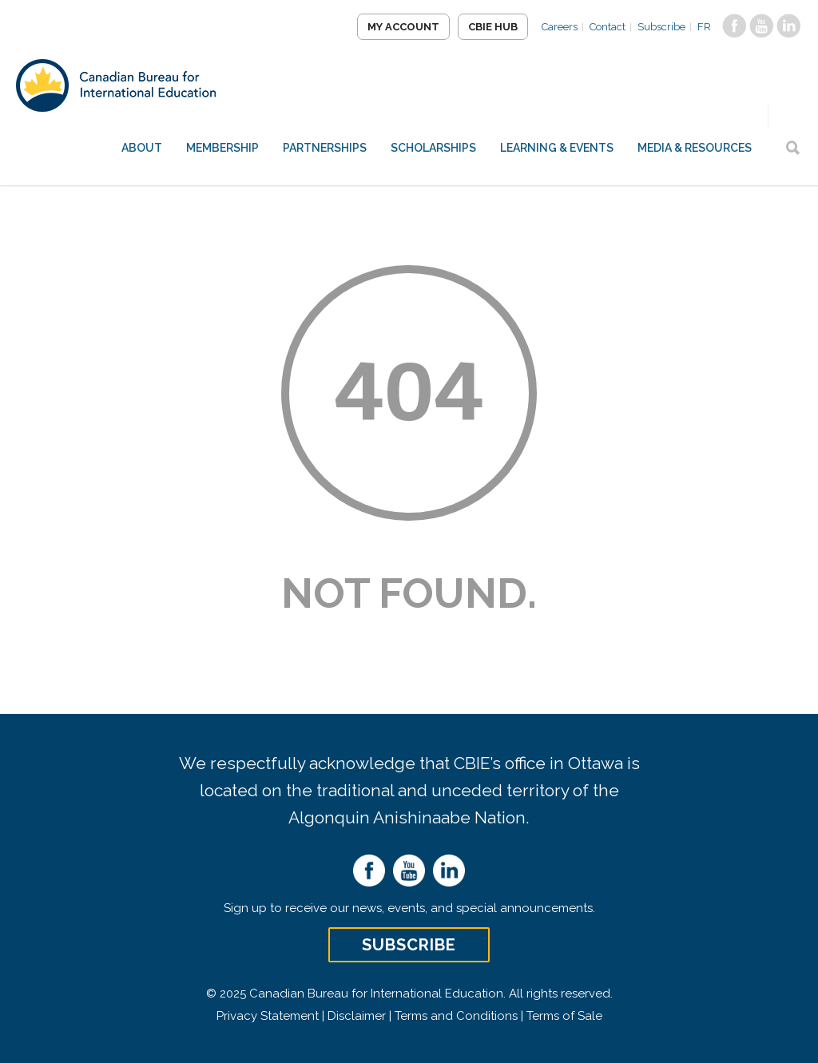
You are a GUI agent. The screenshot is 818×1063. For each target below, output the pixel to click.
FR (704, 27)
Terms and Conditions (456, 1016)
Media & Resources (694, 147)
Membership (222, 147)
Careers (560, 27)
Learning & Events (557, 147)
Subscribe (661, 27)
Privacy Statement (267, 1016)
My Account (403, 27)
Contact (607, 27)
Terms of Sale (564, 1016)
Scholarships (433, 147)
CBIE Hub (493, 27)
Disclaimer (357, 1016)
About (141, 147)
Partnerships (325, 147)
